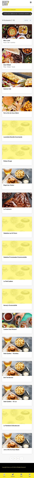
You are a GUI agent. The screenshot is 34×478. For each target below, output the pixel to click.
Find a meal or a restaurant (9, 9)
